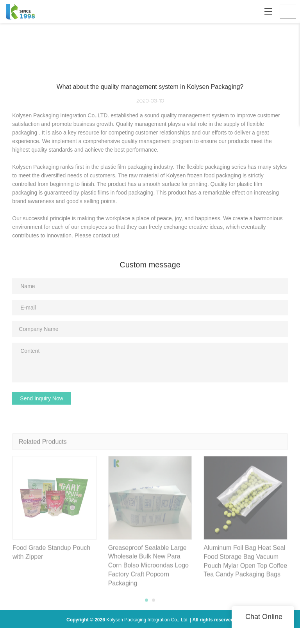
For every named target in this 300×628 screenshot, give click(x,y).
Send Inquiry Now (41, 398)
